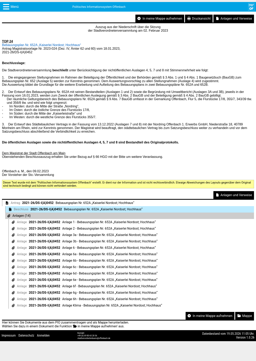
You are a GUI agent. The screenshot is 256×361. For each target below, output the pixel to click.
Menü (15, 7)
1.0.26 (250, 337)
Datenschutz (26, 335)
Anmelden (43, 335)
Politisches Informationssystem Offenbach (99, 6)
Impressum (9, 335)
